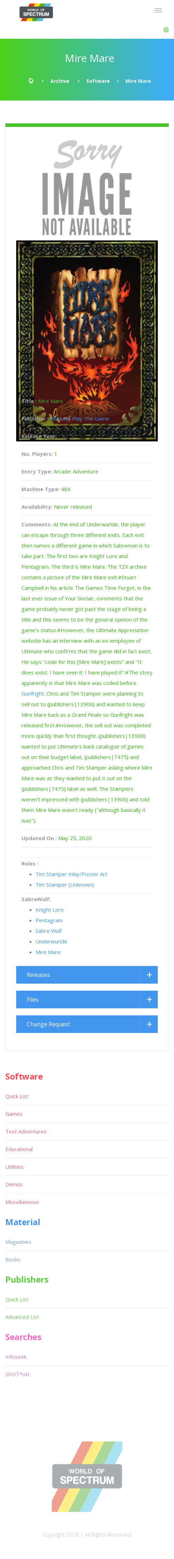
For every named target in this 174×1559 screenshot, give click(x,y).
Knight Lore (50, 909)
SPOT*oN (17, 1374)
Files (32, 999)
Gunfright (32, 693)
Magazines (18, 1241)
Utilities (14, 1166)
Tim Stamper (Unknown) (65, 884)
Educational (19, 1149)
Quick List (17, 1096)
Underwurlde (51, 941)
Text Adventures (25, 1131)
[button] (166, 29)
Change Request (48, 1024)
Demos (14, 1184)
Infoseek (15, 1356)
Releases (38, 975)
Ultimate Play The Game (79, 418)
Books (12, 1259)
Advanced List (22, 1316)
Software (98, 81)
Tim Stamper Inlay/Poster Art (71, 874)
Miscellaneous (22, 1201)
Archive (59, 81)
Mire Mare (48, 951)
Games (14, 1113)
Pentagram (49, 920)
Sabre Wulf (49, 930)
